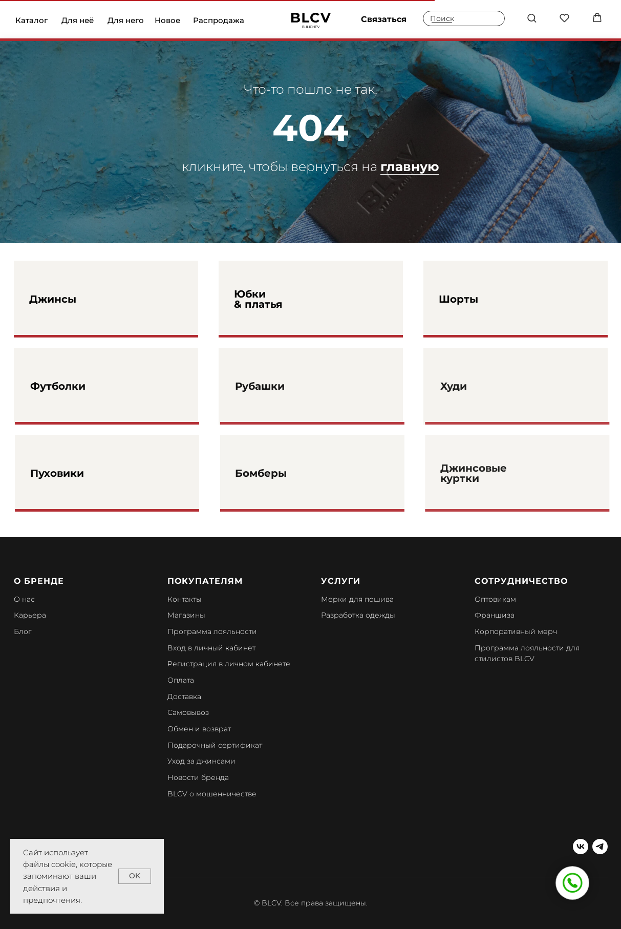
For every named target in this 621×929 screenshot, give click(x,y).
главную (409, 166)
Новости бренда (198, 777)
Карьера (30, 615)
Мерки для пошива (357, 599)
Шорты (458, 299)
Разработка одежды (358, 615)
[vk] (580, 846)
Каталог (31, 20)
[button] (532, 18)
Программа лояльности (212, 631)
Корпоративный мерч (516, 631)
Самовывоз (188, 712)
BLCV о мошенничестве (211, 793)
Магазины (186, 615)
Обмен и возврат (199, 728)
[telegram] (600, 846)
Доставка (184, 696)
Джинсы (52, 299)
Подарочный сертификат (214, 745)
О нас (24, 599)
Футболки (78, 386)
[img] (311, 20)
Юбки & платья (258, 299)
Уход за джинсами (201, 761)
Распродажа (218, 20)
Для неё (77, 20)
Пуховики (77, 473)
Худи (471, 386)
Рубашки (280, 386)
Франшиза (495, 615)
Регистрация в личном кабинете (228, 663)
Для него (126, 20)
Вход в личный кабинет (211, 647)
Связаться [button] (383, 19)
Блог (23, 631)
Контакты (184, 599)
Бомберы (281, 473)
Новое (167, 20)
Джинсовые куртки (491, 473)
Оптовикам (495, 599)
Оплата (180, 680)
